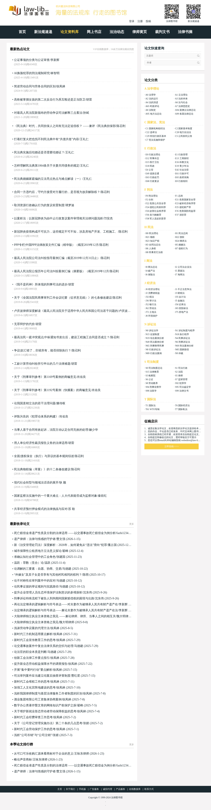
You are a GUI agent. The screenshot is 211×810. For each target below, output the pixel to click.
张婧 (86, 723)
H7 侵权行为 (181, 248)
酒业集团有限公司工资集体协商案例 (37, 699)
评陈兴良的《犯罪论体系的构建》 (36, 416)
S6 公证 (149, 379)
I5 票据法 (179, 271)
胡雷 (89, 99)
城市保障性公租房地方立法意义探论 (37, 550)
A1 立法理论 (181, 95)
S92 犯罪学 (180, 383)
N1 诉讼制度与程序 (185, 330)
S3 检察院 (150, 375)
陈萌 (86, 574)
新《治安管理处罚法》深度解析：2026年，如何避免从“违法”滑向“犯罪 (60, 545)
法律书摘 (185, 32)
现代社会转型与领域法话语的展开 (36, 482)
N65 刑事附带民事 (155, 346)
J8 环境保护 (151, 316)
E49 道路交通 (152, 173)
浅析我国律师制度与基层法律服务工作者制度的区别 (48, 693)
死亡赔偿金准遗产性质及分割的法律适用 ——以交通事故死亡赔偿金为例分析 (65, 533)
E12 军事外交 (152, 158)
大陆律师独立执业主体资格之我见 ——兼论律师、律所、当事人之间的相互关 (65, 616)
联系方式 (149, 789)
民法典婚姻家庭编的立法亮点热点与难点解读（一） (48, 178)
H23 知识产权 (152, 241)
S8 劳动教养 (152, 383)
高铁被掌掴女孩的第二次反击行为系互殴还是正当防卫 (49, 99)
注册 (140, 21)
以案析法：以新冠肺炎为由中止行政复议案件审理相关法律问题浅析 (58, 218)
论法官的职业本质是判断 (30, 652)
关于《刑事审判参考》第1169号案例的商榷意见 (45, 377)
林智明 (55, 73)
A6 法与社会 (181, 102)
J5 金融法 (180, 300)
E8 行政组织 (181, 181)
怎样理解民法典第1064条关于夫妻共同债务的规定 (46, 165)
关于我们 (70, 789)
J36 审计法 (151, 300)
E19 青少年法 (182, 166)
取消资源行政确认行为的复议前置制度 (39, 205)
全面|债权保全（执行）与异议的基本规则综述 (44, 456)
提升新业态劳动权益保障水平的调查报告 (40, 663)
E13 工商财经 (182, 158)
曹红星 (75, 675)
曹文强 (60, 539)
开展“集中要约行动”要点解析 (33, 669)
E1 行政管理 (181, 154)
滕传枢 (60, 403)
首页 (22, 32)
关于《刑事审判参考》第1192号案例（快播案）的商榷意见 (52, 390)
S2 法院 (179, 372)
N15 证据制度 (152, 334)
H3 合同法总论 (153, 244)
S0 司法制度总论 (154, 368)
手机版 (82, 789)
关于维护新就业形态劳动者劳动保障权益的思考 (45, 711)
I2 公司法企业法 (183, 267)
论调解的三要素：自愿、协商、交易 (37, 568)
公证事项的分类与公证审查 (32, 60)
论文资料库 (69, 32)
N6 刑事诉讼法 (182, 342)
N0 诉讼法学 (152, 330)
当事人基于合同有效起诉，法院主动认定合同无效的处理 (51, 429)
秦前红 (102, 495)
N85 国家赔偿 (182, 349)
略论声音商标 (23, 759)
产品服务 (120, 789)
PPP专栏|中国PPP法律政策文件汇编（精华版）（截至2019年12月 (56, 244)
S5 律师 (179, 375)
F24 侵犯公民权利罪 (156, 207)
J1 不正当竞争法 (183, 289)
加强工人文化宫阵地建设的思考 (35, 687)
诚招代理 (107, 789)
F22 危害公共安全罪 (156, 203)
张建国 (60, 556)
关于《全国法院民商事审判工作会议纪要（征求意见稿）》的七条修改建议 (63, 297)
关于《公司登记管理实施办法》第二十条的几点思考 (48, 723)
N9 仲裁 (179, 353)
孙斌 (86, 112)
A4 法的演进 (151, 102)
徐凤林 (60, 86)
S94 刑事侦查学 (153, 387)
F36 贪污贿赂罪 (153, 215)
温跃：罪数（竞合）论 (29, 562)
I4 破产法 (150, 271)
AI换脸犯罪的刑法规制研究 (32, 73)
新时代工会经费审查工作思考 (33, 717)
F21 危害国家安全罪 (185, 199)
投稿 (148, 21)
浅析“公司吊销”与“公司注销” (33, 735)
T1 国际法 (151, 405)
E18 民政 (150, 166)
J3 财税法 (180, 293)
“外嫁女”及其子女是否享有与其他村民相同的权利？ (48, 574)
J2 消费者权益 (153, 293)
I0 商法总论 (151, 267)
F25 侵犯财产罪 (183, 207)
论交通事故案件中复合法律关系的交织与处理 (43, 646)
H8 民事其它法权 (154, 252)
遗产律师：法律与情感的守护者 (35, 539)
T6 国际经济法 (182, 405)
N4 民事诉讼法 (182, 338)
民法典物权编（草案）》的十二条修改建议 (42, 469)
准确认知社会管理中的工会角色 (35, 556)
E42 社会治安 (182, 170)
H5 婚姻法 (180, 244)
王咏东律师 (81, 753)
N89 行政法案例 (154, 353)
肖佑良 (81, 377)
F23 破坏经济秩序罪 (185, 203)
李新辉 (54, 60)
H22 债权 (179, 237)
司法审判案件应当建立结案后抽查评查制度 (42, 675)
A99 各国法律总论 (184, 114)
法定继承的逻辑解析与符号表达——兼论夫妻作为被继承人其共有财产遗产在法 (66, 610)
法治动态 (117, 32)
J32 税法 (150, 297)
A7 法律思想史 (182, 106)
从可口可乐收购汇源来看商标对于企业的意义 (43, 753)
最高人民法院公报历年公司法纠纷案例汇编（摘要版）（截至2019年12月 (61, 271)
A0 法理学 (150, 95)
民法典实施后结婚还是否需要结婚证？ (39, 152)
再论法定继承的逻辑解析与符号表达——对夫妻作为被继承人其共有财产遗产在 (66, 604)
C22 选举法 (151, 132)
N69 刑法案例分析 (184, 346)
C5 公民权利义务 (183, 136)
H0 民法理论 (152, 233)
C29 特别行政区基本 (156, 136)
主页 (59, 789)
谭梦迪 (69, 205)
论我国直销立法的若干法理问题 (35, 403)
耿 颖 (62, 482)
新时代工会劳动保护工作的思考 (35, 729)
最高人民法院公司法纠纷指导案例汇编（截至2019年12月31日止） (57, 258)
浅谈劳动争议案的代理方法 (32, 628)
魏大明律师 (124, 616)
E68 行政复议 (152, 181)
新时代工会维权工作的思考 (32, 681)
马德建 (66, 568)
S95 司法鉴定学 (183, 387)
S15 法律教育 (152, 372)
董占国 (112, 545)
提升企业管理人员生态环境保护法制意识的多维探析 (48, 592)
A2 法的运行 (151, 98)
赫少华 (93, 429)
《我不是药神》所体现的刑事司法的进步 (40, 284)
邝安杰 (108, 218)
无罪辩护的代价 (24, 324)
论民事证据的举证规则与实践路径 (36, 586)
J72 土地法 (151, 312)
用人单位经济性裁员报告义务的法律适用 (40, 443)
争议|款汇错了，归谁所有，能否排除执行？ (42, 350)
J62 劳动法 (151, 308)
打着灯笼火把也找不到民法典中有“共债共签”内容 (46, 139)
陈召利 (121, 126)
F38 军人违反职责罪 (156, 218)
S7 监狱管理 (181, 379)
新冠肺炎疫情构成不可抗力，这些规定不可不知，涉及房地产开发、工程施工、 (66, 231)
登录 (131, 21)
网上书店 (94, 32)
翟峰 (65, 550)
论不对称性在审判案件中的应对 (35, 580)
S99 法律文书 (181, 391)
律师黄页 (139, 32)
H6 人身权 (151, 248)
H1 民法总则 (181, 233)
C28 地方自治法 (183, 132)
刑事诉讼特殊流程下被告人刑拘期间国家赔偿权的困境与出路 (54, 598)
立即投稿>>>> (171, 446)
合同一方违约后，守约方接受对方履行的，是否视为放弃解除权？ (57, 192)
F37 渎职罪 (180, 215)
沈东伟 (87, 592)
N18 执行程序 (182, 334)
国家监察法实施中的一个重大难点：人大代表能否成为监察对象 (55, 495)
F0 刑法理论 (152, 196)
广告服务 (94, 789)
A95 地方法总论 (153, 114)
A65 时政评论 (152, 106)
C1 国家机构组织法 (155, 128)
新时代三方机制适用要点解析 (33, 634)
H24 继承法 (181, 241)
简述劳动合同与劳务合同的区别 (35, 86)
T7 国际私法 (181, 409)
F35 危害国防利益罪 (185, 211)
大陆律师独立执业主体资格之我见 (36, 622)
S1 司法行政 (181, 368)
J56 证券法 (180, 304)
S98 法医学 (151, 391)
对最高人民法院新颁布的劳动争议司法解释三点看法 (48, 112)
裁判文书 (162, 32)
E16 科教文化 (182, 162)
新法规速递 (43, 32)
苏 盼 (71, 509)
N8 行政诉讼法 (153, 349)
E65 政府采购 (182, 177)
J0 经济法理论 (153, 289)
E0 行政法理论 (153, 154)
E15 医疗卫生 (152, 162)
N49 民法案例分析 (155, 342)
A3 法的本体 (181, 98)
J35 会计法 (180, 297)
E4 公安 (149, 170)
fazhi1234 (122, 533)
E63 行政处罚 (152, 177)
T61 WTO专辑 (153, 409)
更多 (131, 524)
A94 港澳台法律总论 (185, 110)
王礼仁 (84, 139)
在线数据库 (135, 789)
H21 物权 (150, 237)
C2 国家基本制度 (183, 128)
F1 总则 (179, 196)
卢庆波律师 (126, 310)
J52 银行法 (151, 304)
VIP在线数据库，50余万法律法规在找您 (113, 49)
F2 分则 (149, 199)
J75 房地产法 (181, 312)
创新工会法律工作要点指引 (32, 657)
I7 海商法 (179, 274)
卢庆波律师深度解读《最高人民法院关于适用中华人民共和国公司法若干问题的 (66, 310)
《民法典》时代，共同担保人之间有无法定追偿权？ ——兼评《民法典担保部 (65, 126)
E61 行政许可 (182, 173)
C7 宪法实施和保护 (155, 140)
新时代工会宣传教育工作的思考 (35, 640)
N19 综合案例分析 (155, 338)
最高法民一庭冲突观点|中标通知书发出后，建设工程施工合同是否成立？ (62, 337)
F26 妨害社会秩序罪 (156, 211)
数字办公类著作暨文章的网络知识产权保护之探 (45, 705)
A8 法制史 (150, 110)
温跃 (47, 562)
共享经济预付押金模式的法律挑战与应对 (40, 509)
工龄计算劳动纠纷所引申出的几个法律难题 (42, 363)
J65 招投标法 (181, 308)
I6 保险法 (150, 274)
